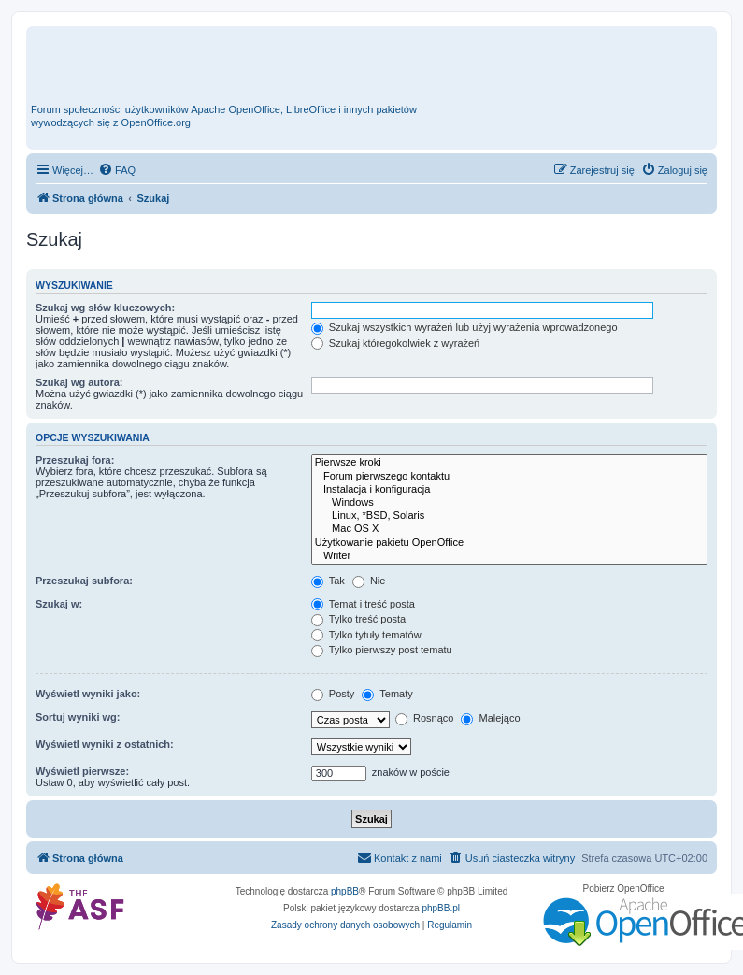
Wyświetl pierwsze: (82, 771)
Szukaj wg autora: (79, 382)
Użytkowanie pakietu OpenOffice (509, 543)
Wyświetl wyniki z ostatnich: (105, 744)
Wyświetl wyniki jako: (88, 693)
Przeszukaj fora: (75, 460)
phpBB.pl (441, 908)
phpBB (345, 891)
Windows (509, 502)
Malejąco (490, 718)
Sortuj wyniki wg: (78, 717)
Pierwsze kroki (509, 462)
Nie (369, 580)
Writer (509, 556)
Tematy (387, 693)
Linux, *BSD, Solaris (509, 516)
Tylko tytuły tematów (366, 634)
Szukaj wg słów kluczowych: (105, 307)
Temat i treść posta (363, 603)
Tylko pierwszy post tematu (381, 649)
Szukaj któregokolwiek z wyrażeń (395, 343)
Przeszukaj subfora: (84, 580)
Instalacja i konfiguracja (509, 489)
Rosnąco (424, 718)
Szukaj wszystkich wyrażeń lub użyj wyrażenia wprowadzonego (464, 327)
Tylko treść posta (358, 618)
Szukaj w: (59, 603)
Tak (328, 580)
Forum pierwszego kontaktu (509, 476)
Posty (333, 693)
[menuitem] (117, 170)
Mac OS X (509, 529)
